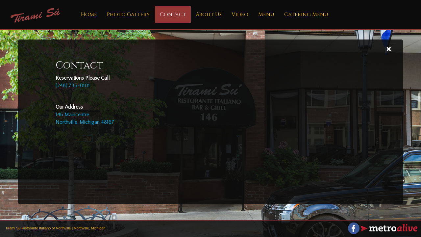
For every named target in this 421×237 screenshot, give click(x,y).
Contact (173, 14)
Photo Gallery (128, 14)
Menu (266, 14)
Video (240, 14)
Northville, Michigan (90, 228)
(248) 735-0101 (73, 86)
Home (89, 14)
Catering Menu (306, 14)
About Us (209, 14)
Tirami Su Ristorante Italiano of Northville (38, 228)
